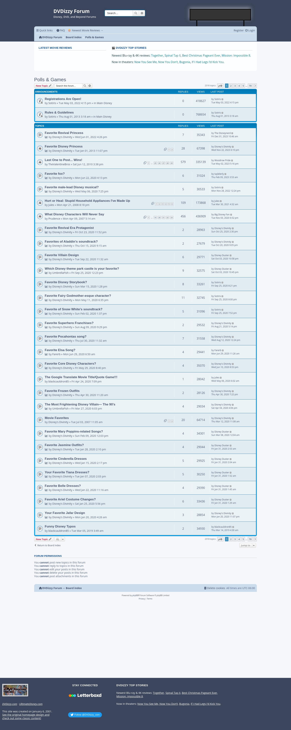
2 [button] (230, 85)
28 (168, 163)
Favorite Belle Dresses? (63, 486)
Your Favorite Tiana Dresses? (67, 472)
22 (168, 217)
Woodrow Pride (222, 160)
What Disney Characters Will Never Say (74, 214)
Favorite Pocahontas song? (65, 336)
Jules (51, 205)
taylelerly (219, 173)
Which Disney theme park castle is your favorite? (82, 268)
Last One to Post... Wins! (63, 160)
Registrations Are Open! (63, 99)
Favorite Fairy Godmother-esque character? (78, 295)
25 (155, 163)
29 (172, 163)
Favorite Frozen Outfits (62, 391)
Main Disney (104, 103)
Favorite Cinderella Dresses (66, 459)
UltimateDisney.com (30, 704)
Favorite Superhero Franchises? (69, 323)
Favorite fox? (55, 173)
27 (163, 163)
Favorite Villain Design (62, 255)
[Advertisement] (220, 14)
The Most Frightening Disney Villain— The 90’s (80, 404)
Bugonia (184, 62)
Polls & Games (50, 79)
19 (155, 217)
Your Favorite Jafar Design (65, 513)
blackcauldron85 (58, 381)
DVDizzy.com (9, 704)
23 (172, 217)
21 (163, 217)
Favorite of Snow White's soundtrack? (73, 309)
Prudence (54, 218)
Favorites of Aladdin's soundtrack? (71, 241)
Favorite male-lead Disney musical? (72, 187)
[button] (220, 85)
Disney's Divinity (62, 137)
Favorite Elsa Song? (60, 350)
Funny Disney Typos (60, 526)
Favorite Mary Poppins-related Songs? (74, 431)
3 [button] (235, 85)
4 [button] (239, 85)
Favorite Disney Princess (64, 146)
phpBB (135, 595)
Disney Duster (221, 255)
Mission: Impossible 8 (236, 55)
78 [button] (250, 85)
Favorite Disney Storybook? (66, 282)
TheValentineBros (59, 164)
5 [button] (243, 85)
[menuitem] (60, 30)
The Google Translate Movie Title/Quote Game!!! (81, 377)
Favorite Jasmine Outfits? (64, 445)
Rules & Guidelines (59, 112)
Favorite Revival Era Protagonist (69, 228)
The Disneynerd (222, 133)
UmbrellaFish (60, 272)
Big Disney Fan (221, 214)
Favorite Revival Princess (64, 133)
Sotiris (52, 103)
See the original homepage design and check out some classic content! (25, 716)
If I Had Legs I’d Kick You (208, 62)
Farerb (56, 354)
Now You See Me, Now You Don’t (156, 62)
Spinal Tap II (173, 55)
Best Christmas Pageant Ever (201, 55)
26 (159, 163)
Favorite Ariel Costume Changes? (70, 499)
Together (157, 55)
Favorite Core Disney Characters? (70, 363)
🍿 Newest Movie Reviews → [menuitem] (85, 30)
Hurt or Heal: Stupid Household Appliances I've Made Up (87, 201)
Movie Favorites (57, 418)
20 (159, 217)
